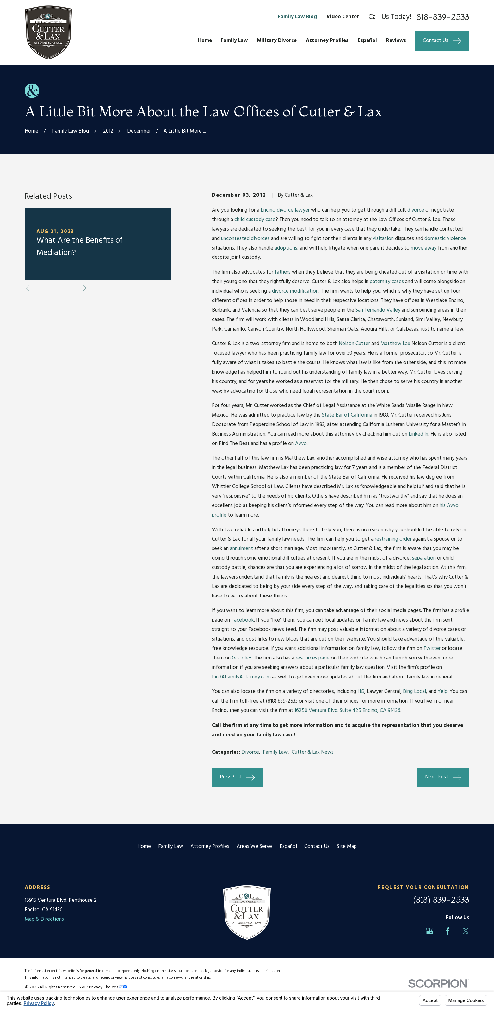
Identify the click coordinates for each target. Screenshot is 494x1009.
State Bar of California (347, 415)
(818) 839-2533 (441, 899)
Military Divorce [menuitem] (277, 40)
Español (288, 846)
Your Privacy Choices (103, 987)
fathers (283, 272)
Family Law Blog (297, 17)
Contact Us (317, 846)
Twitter (432, 648)
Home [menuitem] (205, 40)
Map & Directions (44, 919)
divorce (415, 210)
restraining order (393, 539)
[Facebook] (447, 931)
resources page (313, 658)
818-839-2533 (443, 17)
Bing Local (414, 691)
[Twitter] (465, 931)
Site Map (347, 846)
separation (424, 558)
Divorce (250, 752)
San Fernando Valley (377, 310)
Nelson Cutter (354, 343)
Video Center (342, 17)
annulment (241, 548)
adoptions (286, 248)
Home (144, 846)
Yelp (443, 691)
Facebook (242, 620)
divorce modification (295, 291)
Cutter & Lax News (313, 752)
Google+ (241, 658)
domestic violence (445, 238)
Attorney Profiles (209, 846)
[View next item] (85, 288)
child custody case (254, 219)
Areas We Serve (254, 846)
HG (360, 691)
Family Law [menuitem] (234, 40)
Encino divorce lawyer (285, 210)
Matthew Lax (395, 343)
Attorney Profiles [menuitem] (327, 40)
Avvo (301, 443)
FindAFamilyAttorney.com (241, 677)
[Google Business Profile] (429, 931)
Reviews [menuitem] (396, 40)
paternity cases (387, 281)
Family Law (275, 752)
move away (423, 248)
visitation (383, 238)
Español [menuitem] (367, 40)
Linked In (418, 434)
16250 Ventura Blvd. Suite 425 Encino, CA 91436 (347, 710)
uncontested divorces (245, 238)
